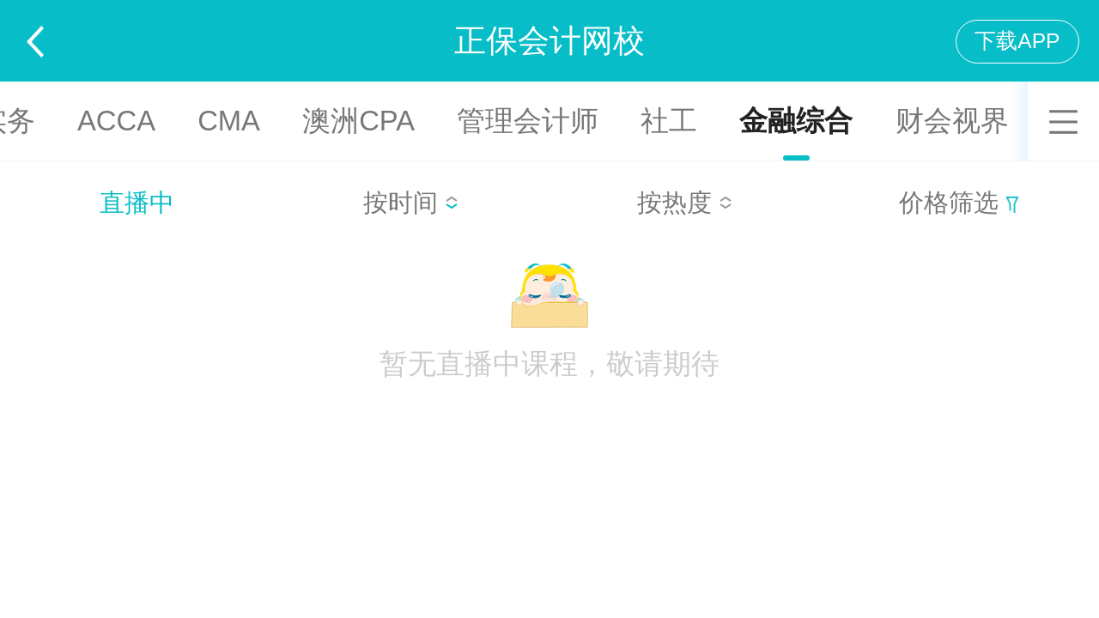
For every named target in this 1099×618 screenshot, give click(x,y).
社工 (669, 120)
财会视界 (952, 120)
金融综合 (796, 120)
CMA (228, 120)
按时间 (410, 202)
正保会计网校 (549, 40)
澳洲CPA (358, 120)
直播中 (137, 202)
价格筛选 (959, 202)
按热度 (684, 202)
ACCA (116, 120)
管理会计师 (527, 120)
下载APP (1017, 40)
